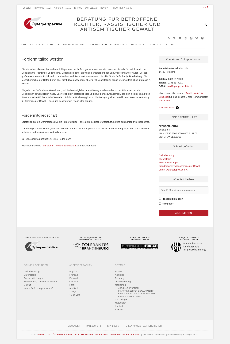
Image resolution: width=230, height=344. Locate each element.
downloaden (165, 100)
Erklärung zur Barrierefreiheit (144, 326)
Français (39, 8)
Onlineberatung (78, 45)
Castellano (90, 8)
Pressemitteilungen (168, 162)
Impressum (113, 326)
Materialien (143, 45)
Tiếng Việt (105, 8)
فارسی (68, 8)
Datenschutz (93, 326)
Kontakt (159, 45)
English (27, 8)
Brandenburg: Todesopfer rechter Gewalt (179, 166)
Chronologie (122, 45)
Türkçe (78, 8)
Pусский (58, 8)
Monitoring (99, 45)
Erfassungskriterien (130, 297)
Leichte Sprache (122, 8)
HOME (26, 45)
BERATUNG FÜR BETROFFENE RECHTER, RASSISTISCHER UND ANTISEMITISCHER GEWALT (116, 24)
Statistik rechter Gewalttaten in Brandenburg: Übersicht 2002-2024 (136, 292)
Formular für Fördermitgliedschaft (59, 146)
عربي (48, 8)
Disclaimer (74, 326)
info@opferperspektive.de (180, 86)
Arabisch (73, 288)
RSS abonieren (169, 108)
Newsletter (167, 204)
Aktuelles (40, 45)
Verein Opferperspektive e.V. (173, 170)
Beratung (57, 45)
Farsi (72, 285)
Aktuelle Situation (128, 288)
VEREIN (172, 45)
